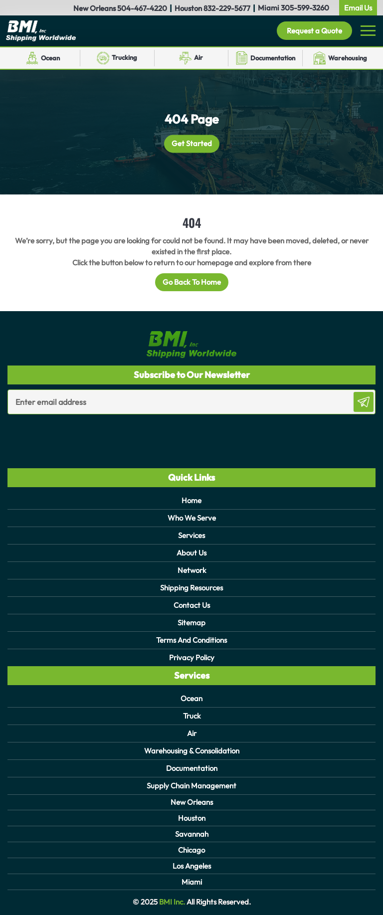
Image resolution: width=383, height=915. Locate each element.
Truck (191, 716)
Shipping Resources (191, 587)
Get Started (192, 144)
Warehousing (347, 58)
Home (191, 500)
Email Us (358, 7)
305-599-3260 (305, 7)
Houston (191, 818)
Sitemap (191, 622)
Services (191, 535)
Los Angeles (192, 866)
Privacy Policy (191, 657)
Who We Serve (192, 518)
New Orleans (192, 802)
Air (198, 57)
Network (192, 570)
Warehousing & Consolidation (191, 750)
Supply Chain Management (191, 785)
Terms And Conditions (191, 640)
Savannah (191, 834)
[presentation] (65, 434)
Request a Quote (314, 30)
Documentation (272, 58)
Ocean (50, 58)
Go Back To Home (192, 282)
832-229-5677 (226, 8)
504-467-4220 (142, 8)
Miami (192, 882)
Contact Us (192, 605)
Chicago (191, 850)
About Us (191, 552)
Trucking (124, 57)
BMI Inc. (171, 902)
